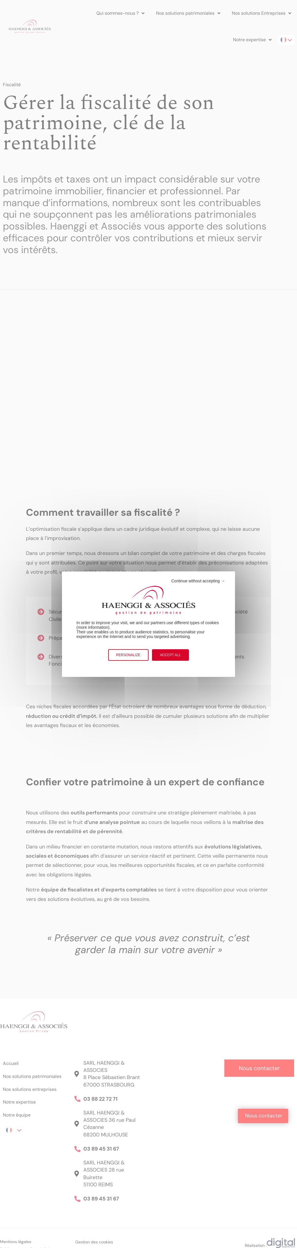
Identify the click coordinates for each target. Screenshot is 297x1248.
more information (93, 627)
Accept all (170, 655)
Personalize (128, 655)
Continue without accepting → (198, 581)
